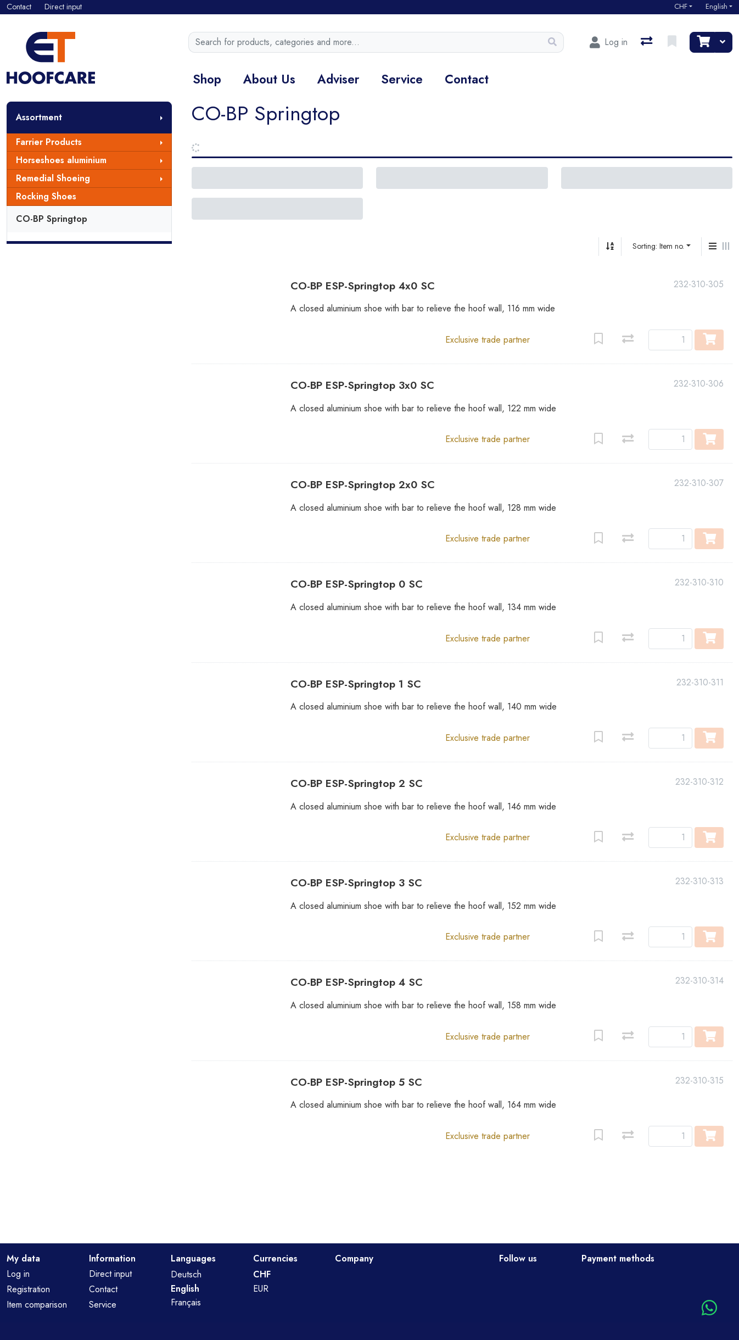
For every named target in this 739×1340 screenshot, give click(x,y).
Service (402, 79)
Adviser (338, 79)
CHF (680, 7)
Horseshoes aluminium (61, 160)
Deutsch (186, 1274)
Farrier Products (49, 142)
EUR (260, 1288)
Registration (28, 1289)
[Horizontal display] (725, 246)
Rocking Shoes (46, 196)
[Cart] (702, 42)
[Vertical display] (712, 246)
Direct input (110, 1274)
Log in (18, 1274)
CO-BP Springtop (51, 219)
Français (186, 1302)
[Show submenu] (161, 117)
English (716, 7)
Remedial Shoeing (53, 178)
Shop (207, 79)
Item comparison (37, 1304)
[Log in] (608, 42)
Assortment (39, 117)
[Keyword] (365, 42)
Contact (467, 79)
